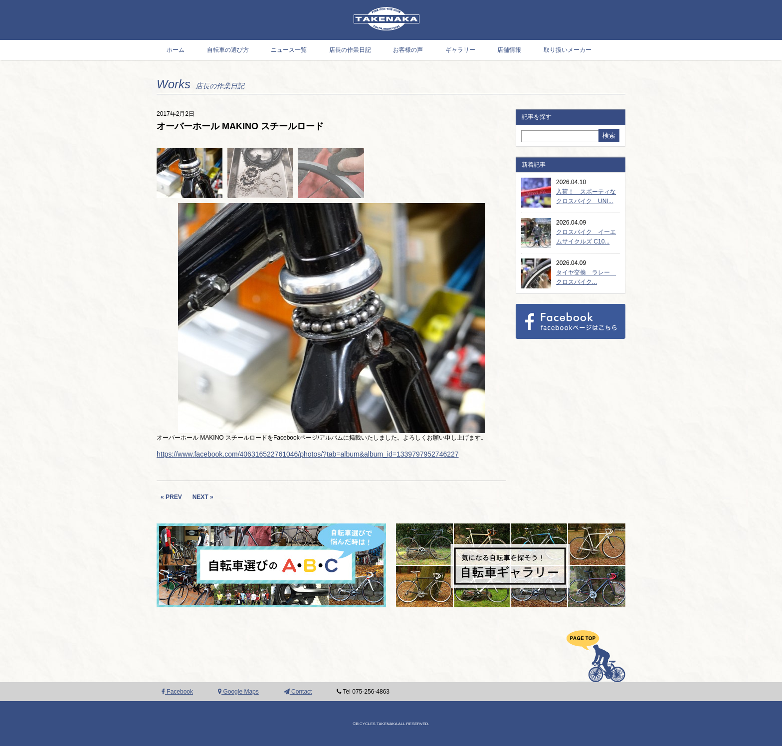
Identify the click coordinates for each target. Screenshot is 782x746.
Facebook (177, 691)
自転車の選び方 (228, 49)
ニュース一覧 (289, 49)
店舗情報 (509, 49)
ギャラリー (460, 49)
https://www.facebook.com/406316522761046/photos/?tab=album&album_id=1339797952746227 (308, 454)
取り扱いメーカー (567, 49)
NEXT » (203, 497)
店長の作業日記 (350, 49)
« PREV (171, 497)
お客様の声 (408, 49)
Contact (298, 691)
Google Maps (238, 691)
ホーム (176, 49)
